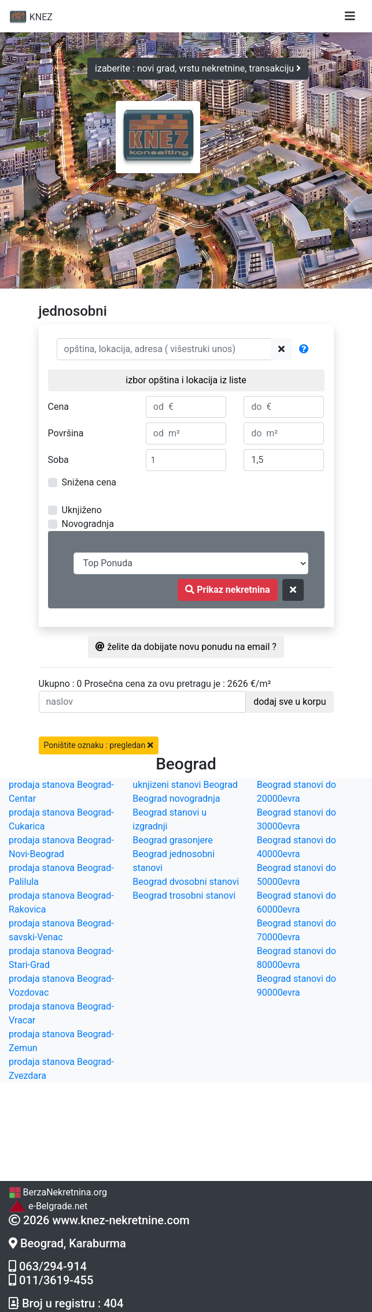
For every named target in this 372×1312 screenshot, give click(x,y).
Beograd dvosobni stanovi (185, 881)
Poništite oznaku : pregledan (98, 745)
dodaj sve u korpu (289, 701)
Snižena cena (89, 482)
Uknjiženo (82, 509)
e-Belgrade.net (48, 1206)
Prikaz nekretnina (227, 589)
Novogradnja (88, 523)
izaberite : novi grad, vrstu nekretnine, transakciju (198, 68)
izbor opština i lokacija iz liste (186, 380)
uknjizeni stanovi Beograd (185, 784)
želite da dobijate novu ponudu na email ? (186, 646)
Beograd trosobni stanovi (183, 895)
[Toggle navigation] (350, 16)
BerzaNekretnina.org (58, 1192)
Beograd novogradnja (176, 798)
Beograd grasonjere (172, 840)
